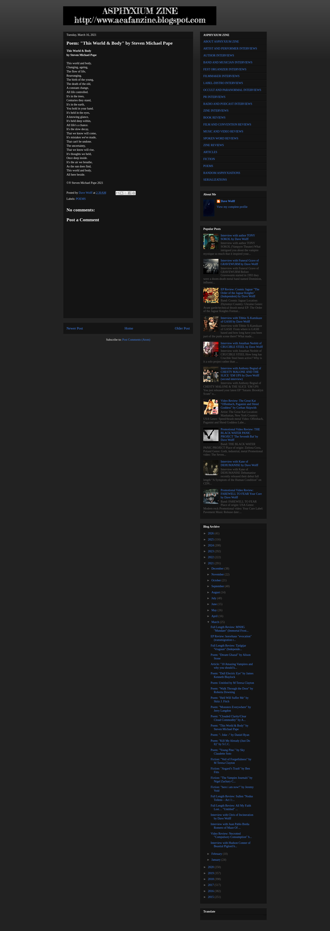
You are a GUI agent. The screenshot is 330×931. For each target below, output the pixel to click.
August (216, 592)
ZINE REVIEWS (213, 145)
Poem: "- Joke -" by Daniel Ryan (230, 734)
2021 (211, 563)
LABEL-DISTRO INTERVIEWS (223, 83)
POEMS (81, 198)
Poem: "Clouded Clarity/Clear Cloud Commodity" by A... (228, 718)
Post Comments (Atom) (136, 339)
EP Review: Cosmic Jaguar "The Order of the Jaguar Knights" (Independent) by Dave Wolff (240, 293)
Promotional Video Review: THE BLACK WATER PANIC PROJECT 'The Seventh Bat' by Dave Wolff (240, 434)
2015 (211, 897)
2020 (211, 867)
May (214, 610)
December (217, 568)
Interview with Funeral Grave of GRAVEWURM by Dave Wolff (240, 262)
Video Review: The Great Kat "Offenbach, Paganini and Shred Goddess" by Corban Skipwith (240, 404)
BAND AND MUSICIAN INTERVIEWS (227, 62)
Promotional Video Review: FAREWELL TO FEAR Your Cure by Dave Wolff (241, 494)
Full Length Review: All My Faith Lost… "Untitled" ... (231, 807)
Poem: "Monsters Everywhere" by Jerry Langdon (231, 709)
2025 (211, 539)
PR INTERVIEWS (214, 97)
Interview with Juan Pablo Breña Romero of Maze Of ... (230, 826)
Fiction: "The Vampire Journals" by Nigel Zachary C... (232, 779)
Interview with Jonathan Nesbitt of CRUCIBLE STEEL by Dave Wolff (242, 345)
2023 (211, 551)
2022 (211, 557)
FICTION (209, 159)
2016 (211, 891)
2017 (211, 885)
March (215, 622)
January (216, 859)
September (218, 586)
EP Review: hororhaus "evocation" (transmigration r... (231, 638)
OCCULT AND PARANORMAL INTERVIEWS (232, 90)
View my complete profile (232, 206)
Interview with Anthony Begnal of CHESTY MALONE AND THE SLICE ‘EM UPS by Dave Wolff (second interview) (241, 373)
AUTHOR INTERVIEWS (218, 55)
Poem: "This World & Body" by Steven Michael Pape (229, 727)
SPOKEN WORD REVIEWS (220, 138)
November (218, 574)
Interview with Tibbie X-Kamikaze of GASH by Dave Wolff (241, 319)
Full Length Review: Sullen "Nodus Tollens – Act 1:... (232, 798)
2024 (211, 545)
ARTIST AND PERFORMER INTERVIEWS (230, 48)
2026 (211, 533)
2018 (211, 879)
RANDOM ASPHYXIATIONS (221, 173)
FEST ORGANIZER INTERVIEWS (224, 69)
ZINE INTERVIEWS (216, 110)
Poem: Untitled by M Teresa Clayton (232, 682)
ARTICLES (210, 152)
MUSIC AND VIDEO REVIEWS (223, 131)
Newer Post (75, 328)
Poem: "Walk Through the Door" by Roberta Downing (232, 690)
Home (129, 328)
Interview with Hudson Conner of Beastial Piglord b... (230, 844)
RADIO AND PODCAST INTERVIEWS (227, 103)
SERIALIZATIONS (215, 179)
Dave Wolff (228, 201)
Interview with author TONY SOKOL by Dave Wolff (238, 237)
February (217, 853)
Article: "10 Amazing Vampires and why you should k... (232, 666)
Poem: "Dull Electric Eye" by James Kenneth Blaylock (232, 675)
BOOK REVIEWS (214, 117)
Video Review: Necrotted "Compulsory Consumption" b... (231, 835)
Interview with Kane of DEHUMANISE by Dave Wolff (239, 463)
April (214, 616)
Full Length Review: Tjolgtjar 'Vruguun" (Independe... (228, 647)
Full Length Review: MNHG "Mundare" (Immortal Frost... (230, 629)
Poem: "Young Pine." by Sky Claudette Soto (228, 751)
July (214, 598)
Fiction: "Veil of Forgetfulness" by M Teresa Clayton (231, 761)
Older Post (182, 328)
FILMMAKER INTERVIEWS (221, 76)
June (214, 604)
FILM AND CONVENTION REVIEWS (227, 124)
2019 (211, 873)
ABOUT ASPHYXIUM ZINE (221, 41)
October (216, 580)
